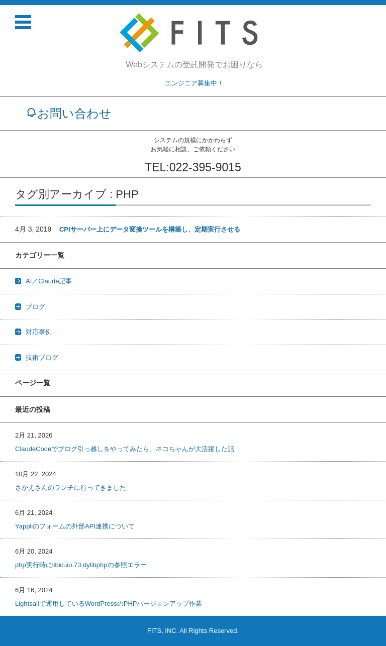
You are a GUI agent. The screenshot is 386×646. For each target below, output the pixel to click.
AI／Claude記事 (49, 281)
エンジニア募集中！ (194, 83)
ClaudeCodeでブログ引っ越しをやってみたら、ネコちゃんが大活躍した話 (124, 449)
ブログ (35, 306)
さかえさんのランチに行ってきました (70, 487)
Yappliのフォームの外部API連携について (75, 526)
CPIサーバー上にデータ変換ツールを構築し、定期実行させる (149, 229)
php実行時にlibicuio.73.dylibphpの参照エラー (81, 565)
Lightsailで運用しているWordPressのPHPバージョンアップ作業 (108, 603)
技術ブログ (42, 357)
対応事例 (39, 332)
